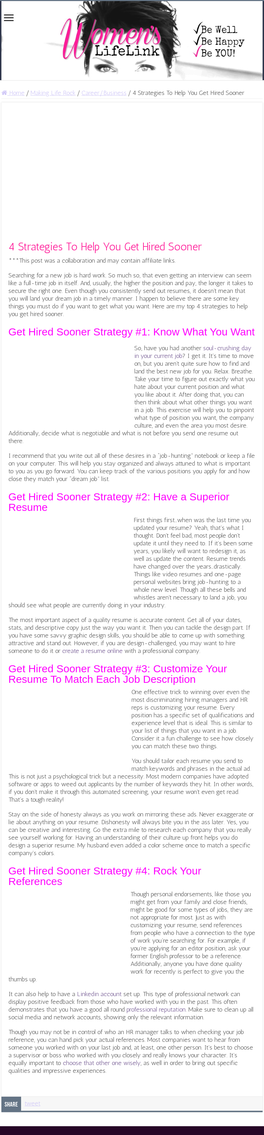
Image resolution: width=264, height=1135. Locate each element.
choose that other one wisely (102, 1063)
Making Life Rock (53, 93)
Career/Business (104, 93)
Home (13, 93)
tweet (32, 1103)
